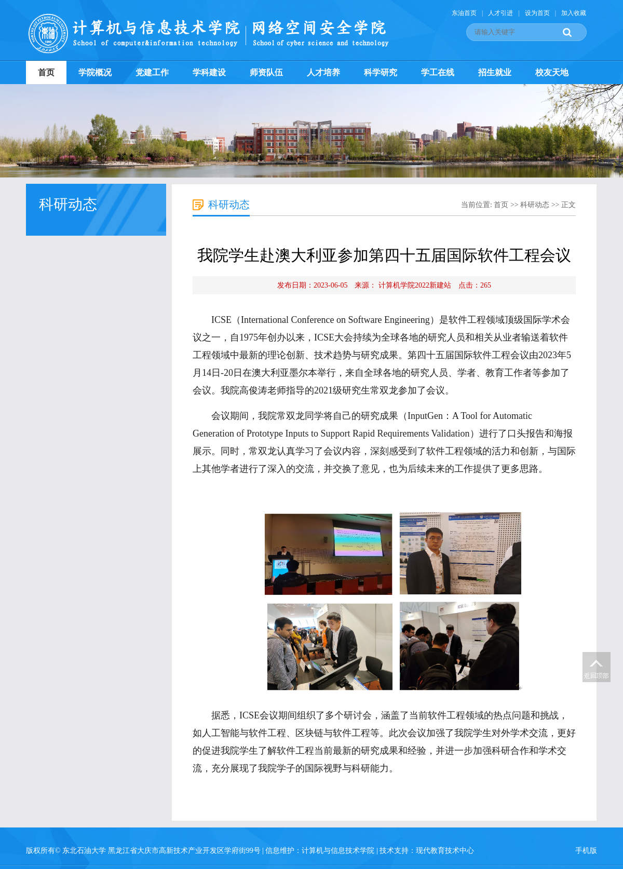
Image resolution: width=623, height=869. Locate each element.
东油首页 (464, 13)
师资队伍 (266, 72)
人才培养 (323, 72)
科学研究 (380, 72)
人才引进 (500, 13)
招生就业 (494, 72)
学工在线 (437, 72)
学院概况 (95, 72)
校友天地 (551, 72)
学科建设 (209, 72)
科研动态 (534, 205)
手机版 (586, 850)
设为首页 (537, 13)
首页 (46, 72)
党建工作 (152, 72)
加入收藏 (573, 13)
